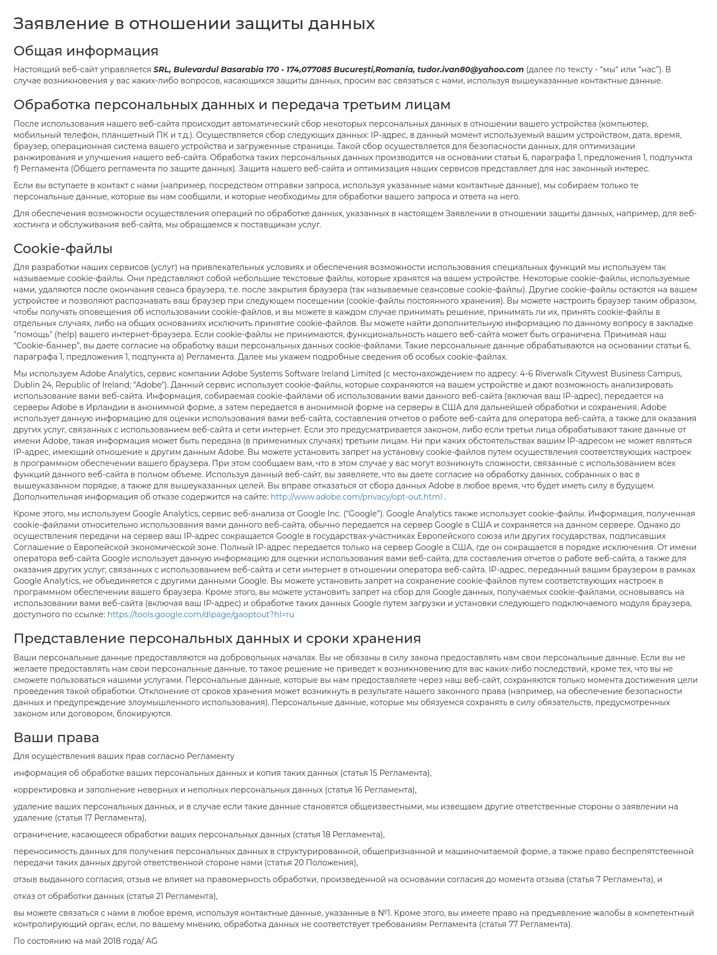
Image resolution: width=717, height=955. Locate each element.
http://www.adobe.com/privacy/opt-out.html (357, 497)
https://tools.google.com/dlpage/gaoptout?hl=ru (201, 614)
